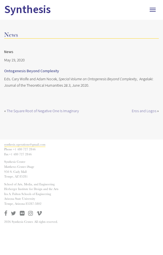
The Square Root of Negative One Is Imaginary (43, 111)
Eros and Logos (144, 111)
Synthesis (27, 10)
